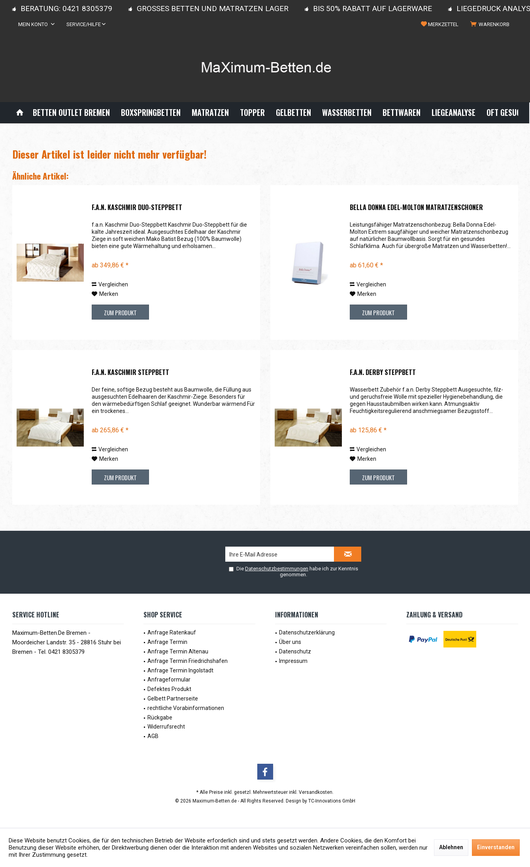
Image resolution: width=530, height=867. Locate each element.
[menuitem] (491, 24)
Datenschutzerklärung (307, 632)
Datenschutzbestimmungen (276, 569)
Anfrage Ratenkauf (171, 632)
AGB (152, 736)
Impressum (293, 661)
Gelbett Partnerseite (172, 698)
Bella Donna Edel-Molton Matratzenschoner (416, 207)
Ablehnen (451, 847)
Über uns (290, 642)
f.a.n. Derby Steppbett (383, 372)
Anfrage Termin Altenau (177, 651)
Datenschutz (295, 651)
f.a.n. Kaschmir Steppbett (130, 372)
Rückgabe (159, 717)
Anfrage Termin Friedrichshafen (187, 661)
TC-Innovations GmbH (331, 801)
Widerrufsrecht (166, 726)
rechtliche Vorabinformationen (185, 708)
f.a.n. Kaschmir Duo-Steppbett (137, 207)
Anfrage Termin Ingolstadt (180, 670)
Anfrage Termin (167, 642)
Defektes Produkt (169, 689)
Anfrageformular (168, 679)
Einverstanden (496, 847)
